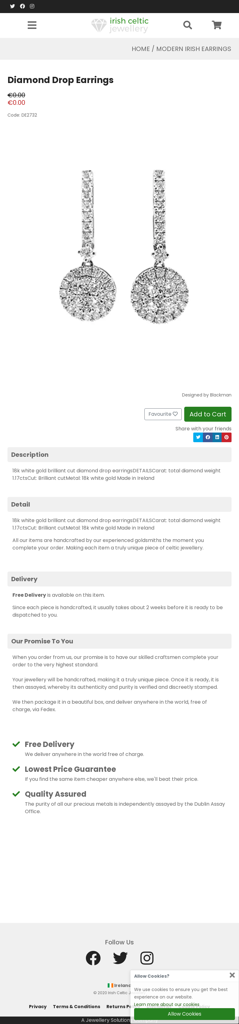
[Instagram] (32, 6)
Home (141, 48)
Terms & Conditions (76, 1006)
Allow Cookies (184, 1013)
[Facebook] (22, 6)
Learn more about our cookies (166, 1004)
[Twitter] (12, 6)
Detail (20, 504)
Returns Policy (123, 1006)
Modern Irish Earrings (193, 48)
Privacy (38, 1006)
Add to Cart (208, 414)
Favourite (163, 414)
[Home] (119, 25)
